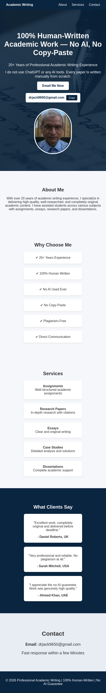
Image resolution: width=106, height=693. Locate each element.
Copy (72, 97)
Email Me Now (53, 85)
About (62, 4)
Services (78, 4)
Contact (94, 4)
